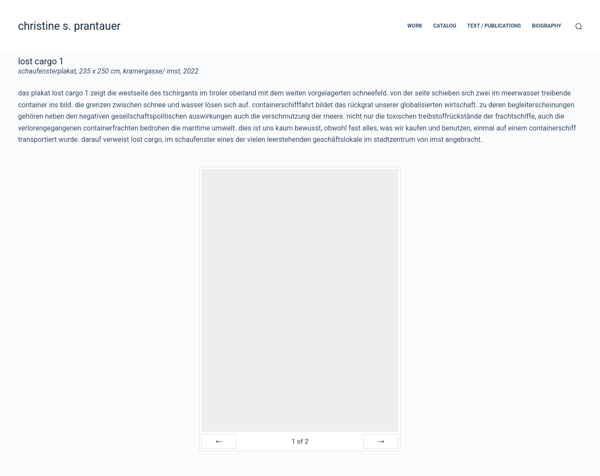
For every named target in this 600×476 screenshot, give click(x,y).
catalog (444, 26)
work (414, 26)
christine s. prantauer (69, 26)
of (300, 441)
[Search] (578, 26)
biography (546, 26)
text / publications (494, 26)
